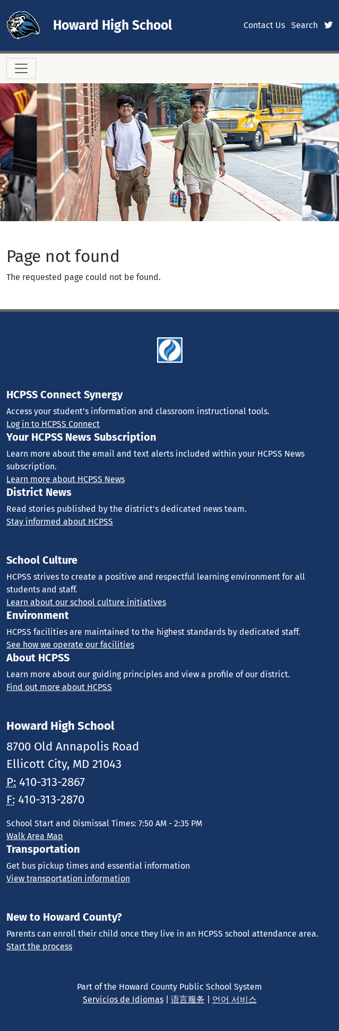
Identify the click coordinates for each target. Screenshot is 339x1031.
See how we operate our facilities (70, 645)
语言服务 (188, 999)
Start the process (39, 946)
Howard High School (112, 25)
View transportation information (68, 878)
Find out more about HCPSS (59, 687)
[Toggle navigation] (21, 68)
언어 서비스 (234, 999)
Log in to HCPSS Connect (53, 424)
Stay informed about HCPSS (59, 522)
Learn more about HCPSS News (65, 479)
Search (304, 25)
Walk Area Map (34, 836)
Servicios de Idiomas (123, 999)
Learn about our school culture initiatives (86, 602)
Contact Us (264, 25)
